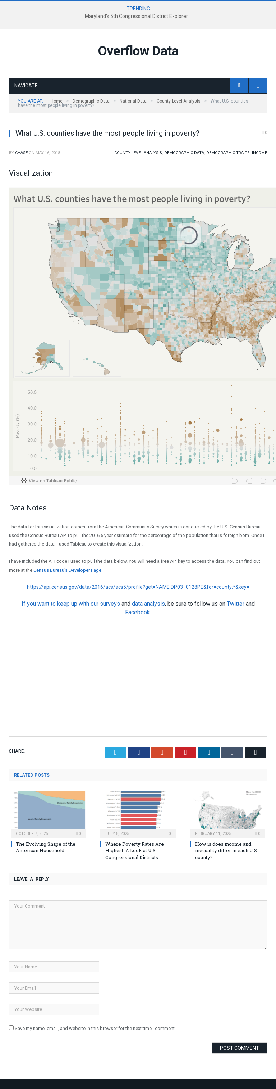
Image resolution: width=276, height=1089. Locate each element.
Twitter (235, 603)
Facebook (137, 612)
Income (259, 152)
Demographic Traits (228, 152)
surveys (110, 603)
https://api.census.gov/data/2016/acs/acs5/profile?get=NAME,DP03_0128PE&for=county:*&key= (138, 587)
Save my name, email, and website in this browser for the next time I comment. (95, 1028)
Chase (21, 152)
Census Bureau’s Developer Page (67, 570)
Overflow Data (138, 51)
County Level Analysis (138, 152)
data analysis (148, 603)
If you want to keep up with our (61, 603)
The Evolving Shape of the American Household (45, 847)
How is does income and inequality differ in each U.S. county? (226, 850)
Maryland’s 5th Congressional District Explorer (136, 16)
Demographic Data (184, 152)
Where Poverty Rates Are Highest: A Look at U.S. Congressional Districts (134, 850)
